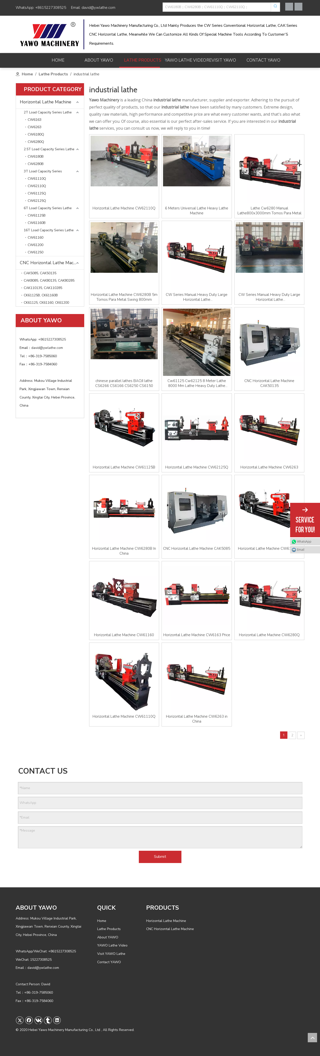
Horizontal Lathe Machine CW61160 (124, 634)
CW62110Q (37, 186)
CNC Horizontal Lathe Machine (51, 263)
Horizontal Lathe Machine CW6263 (269, 467)
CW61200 (35, 245)
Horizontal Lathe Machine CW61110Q (124, 716)
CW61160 (35, 237)
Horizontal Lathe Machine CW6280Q (269, 634)
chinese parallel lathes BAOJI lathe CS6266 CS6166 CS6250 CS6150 (124, 383)
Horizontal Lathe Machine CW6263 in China (196, 719)
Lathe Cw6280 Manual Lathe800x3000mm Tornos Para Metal (269, 211)
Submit (160, 856)
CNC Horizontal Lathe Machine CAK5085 (196, 548)
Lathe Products (109, 929)
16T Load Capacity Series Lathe (49, 230)
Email (300, 550)
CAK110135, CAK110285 (43, 288)
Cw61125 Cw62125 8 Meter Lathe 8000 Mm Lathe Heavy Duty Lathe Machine (196, 383)
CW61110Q (37, 178)
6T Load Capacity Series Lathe (48, 208)
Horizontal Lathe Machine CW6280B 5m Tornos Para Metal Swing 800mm (124, 297)
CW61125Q (37, 193)
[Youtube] (298, 7)
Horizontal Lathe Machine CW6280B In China (124, 551)
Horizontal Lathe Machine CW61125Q (269, 548)
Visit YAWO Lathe (111, 953)
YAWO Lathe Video (112, 945)
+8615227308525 (50, 7)
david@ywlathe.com (98, 7)
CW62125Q (37, 200)
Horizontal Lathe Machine (45, 102)
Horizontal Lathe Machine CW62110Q (124, 208)
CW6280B (36, 164)
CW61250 (35, 252)
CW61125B (37, 215)
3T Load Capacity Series (43, 171)
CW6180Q (36, 134)
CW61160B (37, 222)
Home (101, 921)
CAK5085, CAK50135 (40, 273)
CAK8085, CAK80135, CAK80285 (49, 280)
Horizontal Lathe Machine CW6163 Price (196, 634)
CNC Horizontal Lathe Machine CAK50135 (269, 383)
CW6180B (36, 156)
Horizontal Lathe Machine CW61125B (124, 467)
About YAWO (107, 937)
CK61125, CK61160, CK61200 (46, 302)
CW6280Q (36, 141)
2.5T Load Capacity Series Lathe (49, 149)
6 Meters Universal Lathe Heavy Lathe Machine (196, 211)
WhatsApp (304, 541)
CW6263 (34, 127)
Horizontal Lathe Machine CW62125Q (196, 467)
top (312, 1037)
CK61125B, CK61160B (41, 295)
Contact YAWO (109, 962)
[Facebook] (289, 7)
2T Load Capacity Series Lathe (48, 112)
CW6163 (34, 119)
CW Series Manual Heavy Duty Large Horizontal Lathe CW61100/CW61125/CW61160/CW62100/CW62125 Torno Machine (269, 297)
